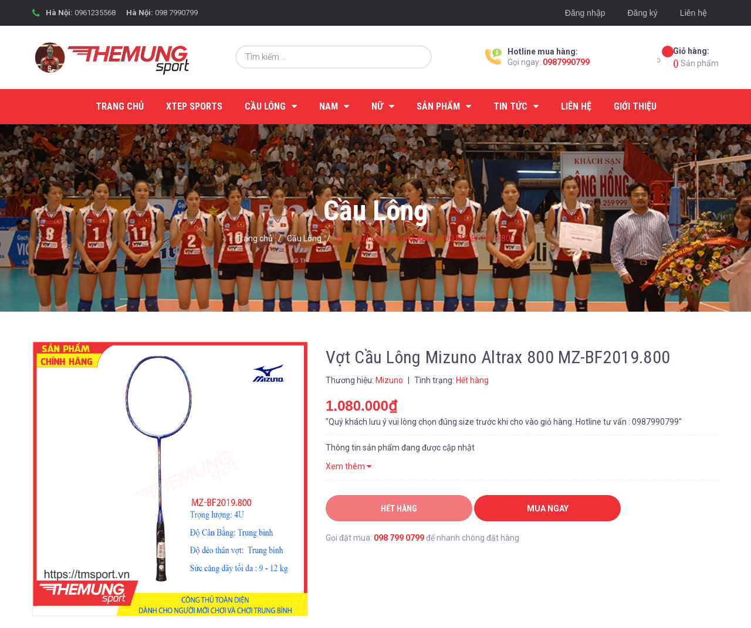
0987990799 (566, 62)
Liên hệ (693, 13)
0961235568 (95, 12)
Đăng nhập (585, 13)
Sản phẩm (696, 56)
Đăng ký (642, 13)
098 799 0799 (399, 537)
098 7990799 (176, 12)
